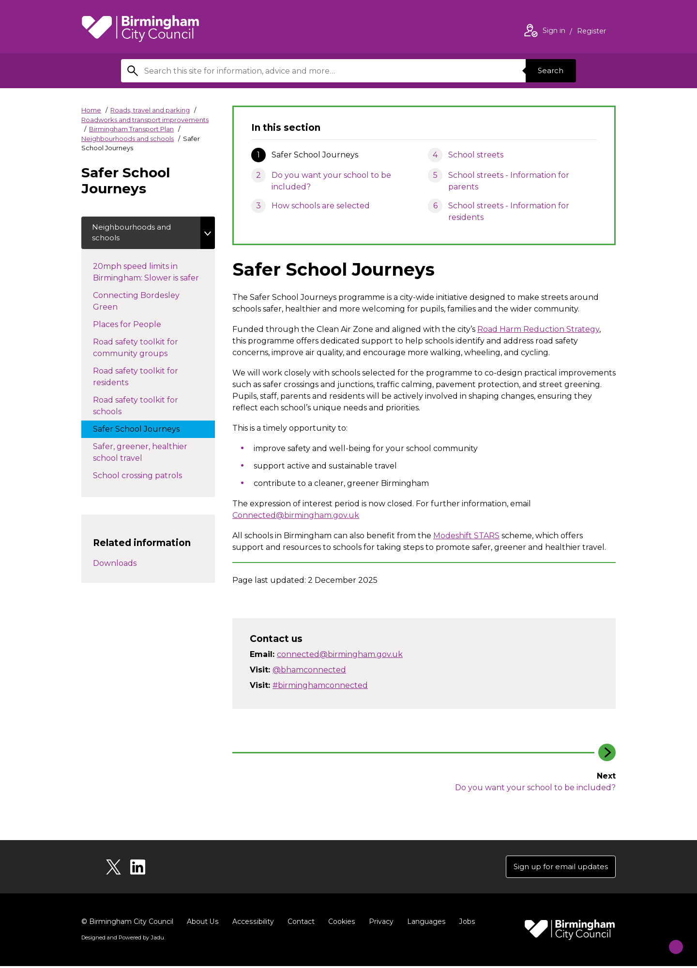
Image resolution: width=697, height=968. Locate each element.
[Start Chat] (669, 940)
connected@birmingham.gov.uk (340, 654)
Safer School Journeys (146, 430)
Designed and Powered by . (122, 939)
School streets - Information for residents (508, 211)
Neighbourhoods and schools (127, 138)
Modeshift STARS (466, 535)
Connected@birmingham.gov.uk (295, 515)
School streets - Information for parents (508, 181)
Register (591, 32)
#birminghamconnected (320, 685)
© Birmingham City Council (127, 923)
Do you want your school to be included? (331, 181)
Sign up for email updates (557, 867)
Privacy (379, 923)
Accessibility (252, 923)
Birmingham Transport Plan (131, 129)
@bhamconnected (309, 669)
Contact (299, 923)
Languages (424, 923)
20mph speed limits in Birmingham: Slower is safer (154, 274)
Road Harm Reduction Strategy (538, 329)
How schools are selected (321, 205)
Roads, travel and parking (150, 110)
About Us (202, 923)
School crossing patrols (147, 477)
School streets (475, 154)
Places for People (137, 326)
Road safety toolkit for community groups (140, 350)
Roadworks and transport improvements (145, 120)
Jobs (464, 923)
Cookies (340, 923)
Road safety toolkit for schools (135, 408)
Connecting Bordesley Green (136, 303)
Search (548, 70)
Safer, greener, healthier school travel (140, 454)
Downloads (114, 565)
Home (91, 110)
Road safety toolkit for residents (135, 379)
